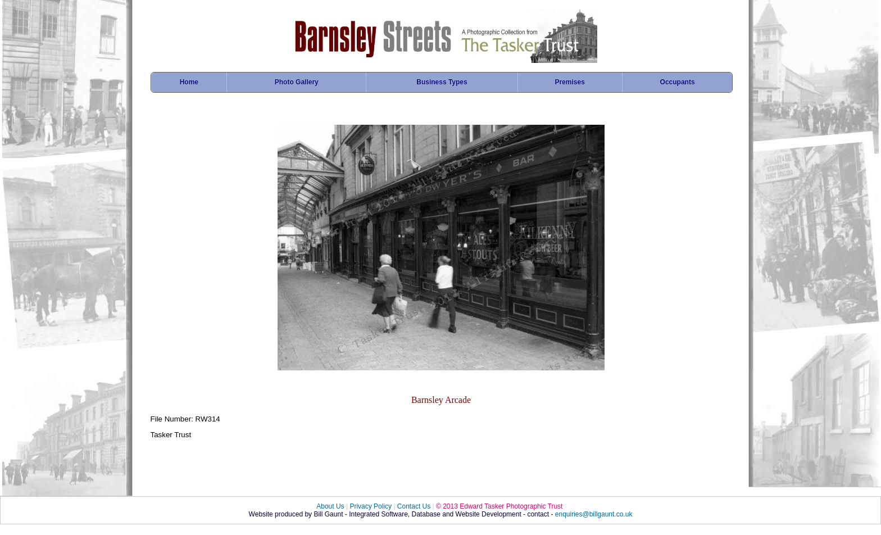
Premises (569, 82)
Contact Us (413, 506)
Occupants (677, 82)
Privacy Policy (370, 506)
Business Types (441, 82)
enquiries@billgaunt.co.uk (594, 514)
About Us (330, 506)
